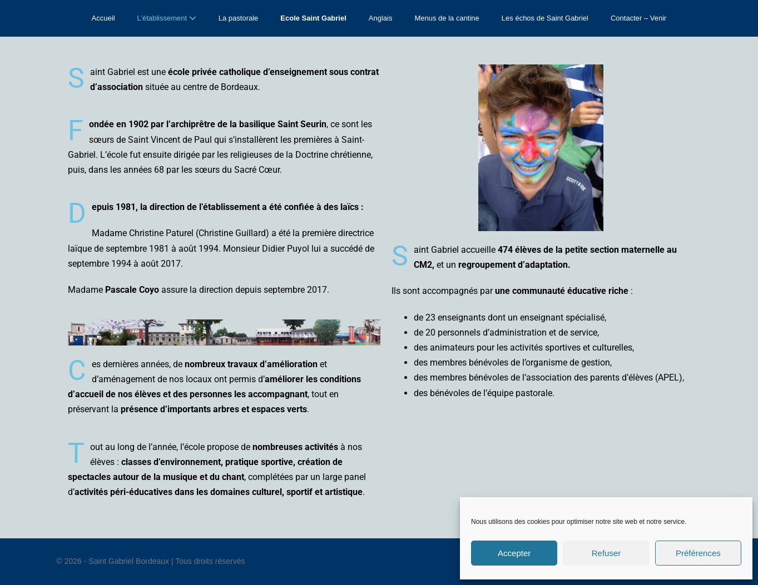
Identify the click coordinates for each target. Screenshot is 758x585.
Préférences (698, 553)
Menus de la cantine (446, 18)
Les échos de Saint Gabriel (545, 18)
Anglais (381, 18)
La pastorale (239, 18)
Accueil (103, 18)
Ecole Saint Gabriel (313, 18)
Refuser (606, 553)
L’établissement (166, 18)
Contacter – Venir (638, 18)
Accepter (514, 553)
